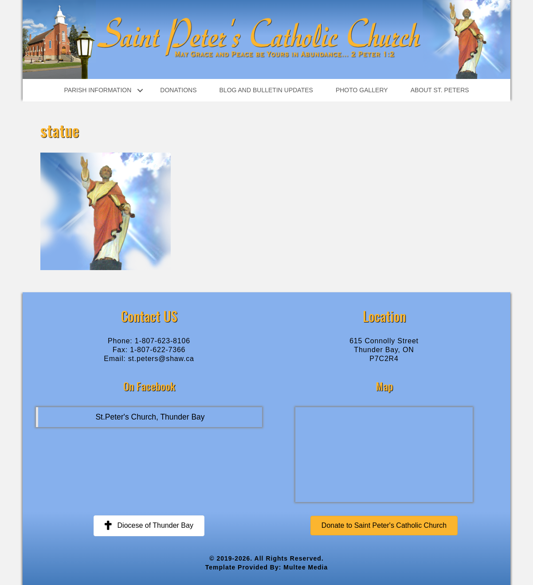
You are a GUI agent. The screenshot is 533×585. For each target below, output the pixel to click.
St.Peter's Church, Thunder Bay (149, 416)
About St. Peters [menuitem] (440, 90)
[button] (140, 90)
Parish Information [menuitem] (97, 90)
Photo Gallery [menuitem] (362, 90)
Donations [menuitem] (178, 90)
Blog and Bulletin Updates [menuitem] (266, 90)
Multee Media (305, 567)
